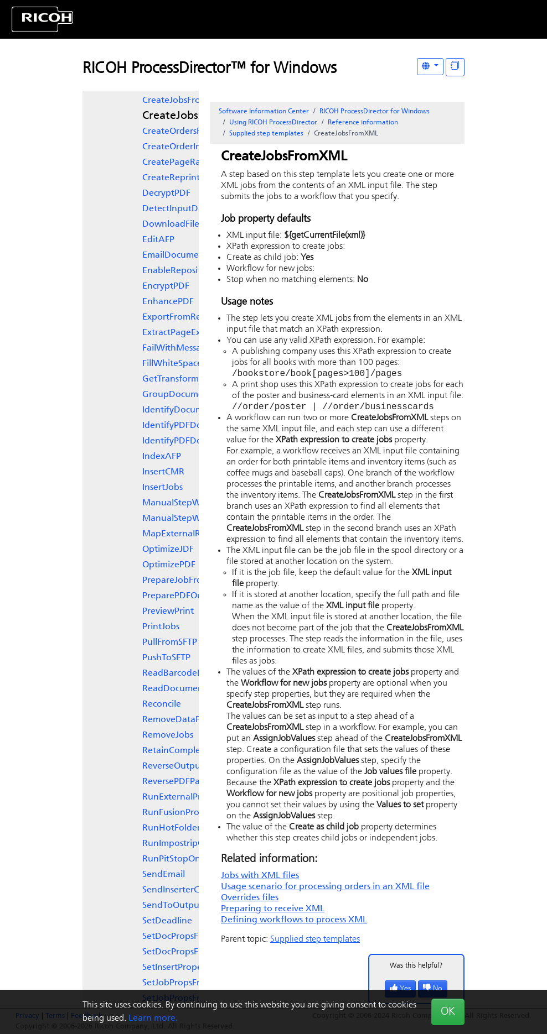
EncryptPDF (165, 286)
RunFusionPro (170, 812)
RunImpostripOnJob (183, 843)
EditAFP (158, 240)
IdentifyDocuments (181, 410)
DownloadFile (170, 224)
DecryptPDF (166, 193)
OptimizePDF (168, 565)
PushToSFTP (166, 658)
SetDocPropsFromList (185, 952)
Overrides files (249, 900)
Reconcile (161, 704)
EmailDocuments (176, 255)
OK (448, 1011)
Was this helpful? (416, 968)
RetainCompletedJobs (187, 750)
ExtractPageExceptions (188, 332)
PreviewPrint (168, 611)
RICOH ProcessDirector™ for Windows (209, 69)
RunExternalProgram (185, 797)
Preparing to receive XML (272, 911)
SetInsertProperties (180, 967)
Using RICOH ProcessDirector (273, 122)
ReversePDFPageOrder (188, 781)
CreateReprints (172, 178)
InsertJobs (162, 487)
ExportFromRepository (188, 317)
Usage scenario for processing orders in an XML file (325, 889)
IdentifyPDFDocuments (189, 425)
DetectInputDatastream (190, 209)
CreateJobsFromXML (195, 116)
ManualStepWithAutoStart (197, 503)
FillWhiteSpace (172, 363)
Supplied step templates (266, 133)
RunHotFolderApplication (195, 828)
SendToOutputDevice (186, 905)
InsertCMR (163, 472)
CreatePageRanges (181, 162)
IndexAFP (161, 456)
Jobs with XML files (260, 878)
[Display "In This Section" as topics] (455, 67)
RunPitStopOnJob (178, 859)
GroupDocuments (178, 394)
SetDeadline (167, 921)
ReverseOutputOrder (185, 766)
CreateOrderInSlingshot (190, 147)
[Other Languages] (430, 66)
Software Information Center (264, 111)
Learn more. (153, 1018)
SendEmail (163, 874)
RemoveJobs (167, 735)
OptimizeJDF (168, 549)
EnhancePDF (168, 301)
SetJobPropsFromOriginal (194, 983)
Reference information (363, 122)
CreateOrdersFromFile (186, 131)
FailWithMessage (176, 348)
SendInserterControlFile (190, 890)
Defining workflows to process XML (294, 922)
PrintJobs (160, 627)
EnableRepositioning (185, 271)
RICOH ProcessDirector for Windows (374, 111)
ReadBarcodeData (179, 673)
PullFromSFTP (169, 642)
